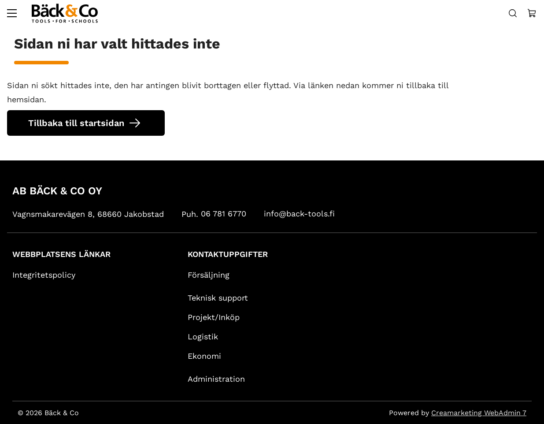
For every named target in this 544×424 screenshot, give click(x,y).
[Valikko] (12, 13)
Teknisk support (218, 297)
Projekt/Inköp (214, 317)
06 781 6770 (223, 213)
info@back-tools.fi (299, 213)
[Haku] (512, 13)
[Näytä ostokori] (532, 13)
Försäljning (208, 274)
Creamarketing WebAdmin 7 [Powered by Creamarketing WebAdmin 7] (478, 413)
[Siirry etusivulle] (65, 13)
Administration (216, 378)
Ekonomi (204, 356)
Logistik (203, 336)
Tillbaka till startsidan (76, 123)
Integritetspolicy (43, 274)
